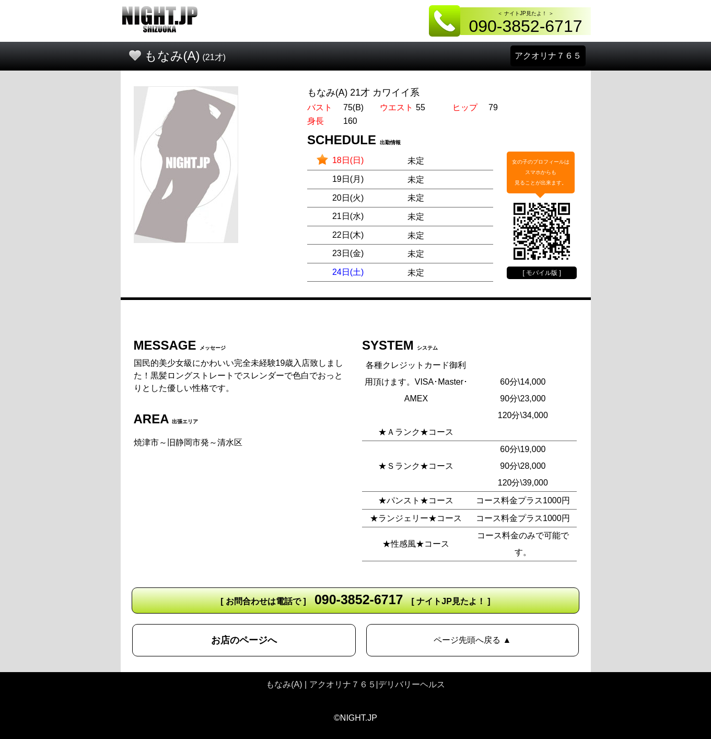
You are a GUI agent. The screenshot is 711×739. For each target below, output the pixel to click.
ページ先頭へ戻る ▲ (472, 640)
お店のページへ (244, 640)
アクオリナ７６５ (548, 55)
